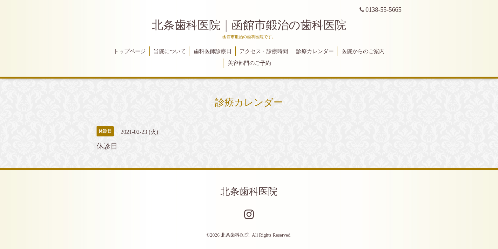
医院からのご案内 (363, 51)
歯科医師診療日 (213, 51)
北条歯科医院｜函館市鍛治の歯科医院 (255, 25)
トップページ (129, 51)
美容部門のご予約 (249, 63)
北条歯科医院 (249, 191)
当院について (169, 51)
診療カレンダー (315, 51)
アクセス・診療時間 (263, 51)
